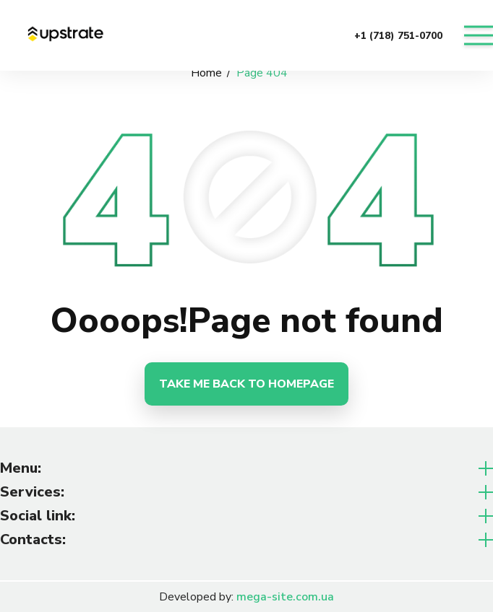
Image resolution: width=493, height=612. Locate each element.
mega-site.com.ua (285, 597)
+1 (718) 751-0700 (398, 36)
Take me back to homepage (246, 384)
